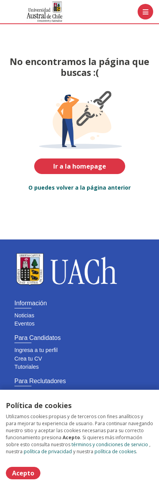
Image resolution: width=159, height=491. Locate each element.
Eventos (24, 323)
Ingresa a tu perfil (36, 350)
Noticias (24, 315)
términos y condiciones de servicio (110, 444)
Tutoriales (26, 367)
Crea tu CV (28, 358)
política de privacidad (48, 451)
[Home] (33, 12)
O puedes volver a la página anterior (79, 187)
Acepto (23, 473)
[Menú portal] (145, 11)
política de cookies (115, 451)
